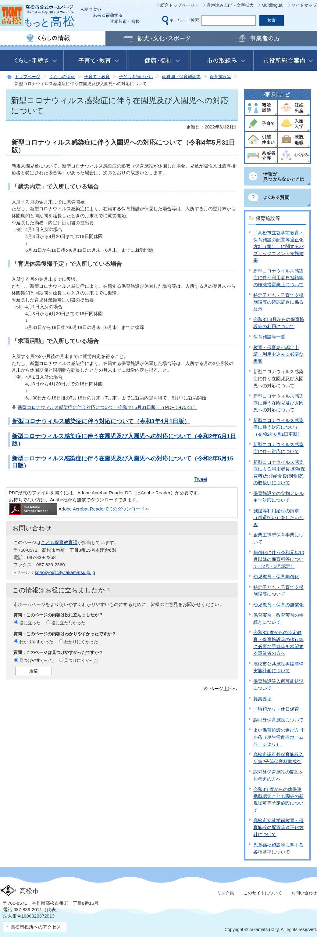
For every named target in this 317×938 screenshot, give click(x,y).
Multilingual (272, 5)
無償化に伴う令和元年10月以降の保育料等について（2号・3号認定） (278, 559)
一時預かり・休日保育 (276, 709)
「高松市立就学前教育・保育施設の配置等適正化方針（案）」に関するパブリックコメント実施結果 (278, 246)
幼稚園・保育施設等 (181, 76)
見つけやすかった (36, 660)
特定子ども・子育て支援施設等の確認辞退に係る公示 (278, 302)
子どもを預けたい (136, 76)
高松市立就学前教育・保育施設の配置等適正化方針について (278, 827)
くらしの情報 (62, 76)
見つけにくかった (81, 660)
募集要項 (262, 698)
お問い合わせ (304, 892)
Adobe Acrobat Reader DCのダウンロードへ (79, 508)
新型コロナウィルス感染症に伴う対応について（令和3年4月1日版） (101, 421)
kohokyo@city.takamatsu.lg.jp (65, 572)
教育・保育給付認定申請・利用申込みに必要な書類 (278, 354)
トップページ (27, 76)
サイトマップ (304, 5)
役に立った (30, 622)
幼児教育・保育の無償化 (278, 604)
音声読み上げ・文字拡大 (230, 5)
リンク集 (225, 892)
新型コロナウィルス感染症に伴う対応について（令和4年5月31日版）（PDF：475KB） (107, 407)
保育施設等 (220, 76)
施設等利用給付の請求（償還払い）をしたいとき (278, 517)
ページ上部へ (223, 688)
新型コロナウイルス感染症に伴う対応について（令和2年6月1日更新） (278, 427)
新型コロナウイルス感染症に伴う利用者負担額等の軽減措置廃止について (278, 277)
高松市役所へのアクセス (36, 926)
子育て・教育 (97, 76)
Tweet (200, 479)
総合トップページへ (179, 5)
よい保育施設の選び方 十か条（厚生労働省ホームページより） (279, 736)
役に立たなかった (68, 622)
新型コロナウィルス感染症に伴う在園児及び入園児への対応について (278, 402)
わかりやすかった (36, 641)
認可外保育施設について (278, 719)
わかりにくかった (81, 641)
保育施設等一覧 (269, 336)
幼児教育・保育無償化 (276, 576)
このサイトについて (263, 892)
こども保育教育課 (59, 542)
